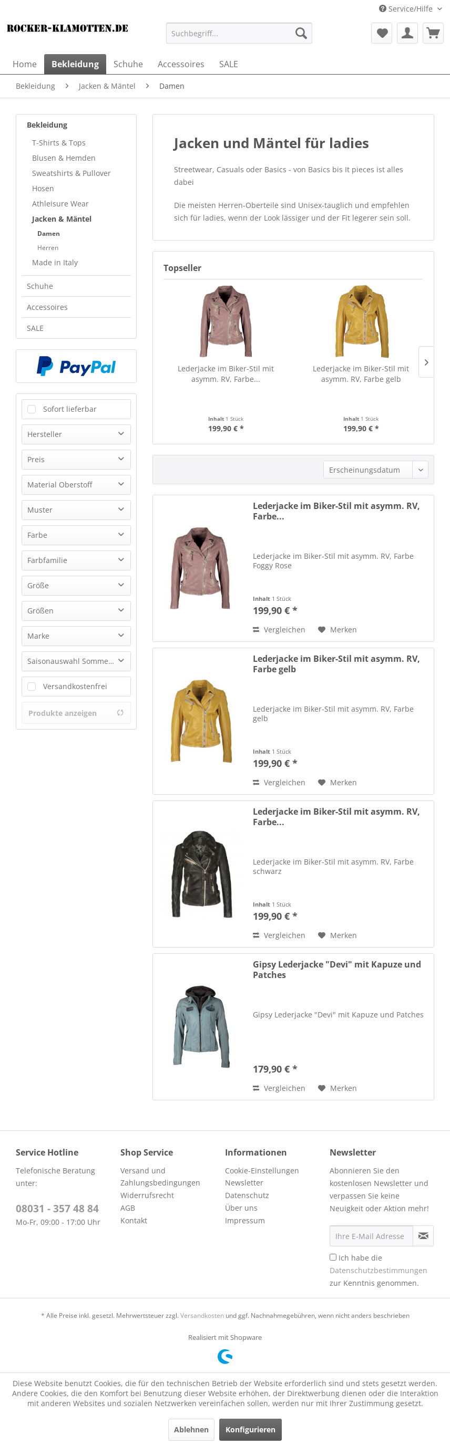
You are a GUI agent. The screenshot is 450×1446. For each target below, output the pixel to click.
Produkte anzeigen (76, 713)
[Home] (24, 64)
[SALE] (229, 64)
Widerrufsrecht (147, 1195)
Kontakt (133, 1220)
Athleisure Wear (60, 204)
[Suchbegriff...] (239, 33)
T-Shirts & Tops (59, 143)
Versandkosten (202, 1315)
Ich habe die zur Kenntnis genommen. (378, 1270)
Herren (47, 247)
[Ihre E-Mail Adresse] (371, 1235)
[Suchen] (301, 33)
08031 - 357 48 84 (57, 1208)
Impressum (245, 1220)
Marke (38, 636)
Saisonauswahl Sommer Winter (78, 661)
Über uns (241, 1208)
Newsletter (244, 1183)
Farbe (37, 535)
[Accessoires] (181, 64)
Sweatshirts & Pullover (71, 173)
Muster (40, 510)
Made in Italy (55, 262)
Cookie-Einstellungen (262, 1170)
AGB (127, 1208)
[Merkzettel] (381, 33)
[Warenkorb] (433, 33)
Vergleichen (279, 629)
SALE (35, 328)
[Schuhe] (128, 64)
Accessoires (47, 307)
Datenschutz (247, 1195)
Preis (36, 459)
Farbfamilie (47, 560)
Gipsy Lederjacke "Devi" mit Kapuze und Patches (337, 969)
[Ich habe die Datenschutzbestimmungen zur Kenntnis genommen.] (333, 1257)
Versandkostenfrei (75, 686)
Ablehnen (191, 1429)
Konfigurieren (250, 1429)
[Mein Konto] (407, 33)
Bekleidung (47, 125)
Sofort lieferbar (70, 409)
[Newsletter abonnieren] (423, 1235)
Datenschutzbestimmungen (378, 1270)
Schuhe (40, 286)
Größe (38, 585)
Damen (48, 233)
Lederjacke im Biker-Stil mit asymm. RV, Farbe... (226, 373)
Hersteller (44, 434)
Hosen (43, 188)
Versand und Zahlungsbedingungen (160, 1177)
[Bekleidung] (75, 64)
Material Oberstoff (59, 485)
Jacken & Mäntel (61, 219)
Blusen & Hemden (64, 158)
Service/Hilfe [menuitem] (407, 9)
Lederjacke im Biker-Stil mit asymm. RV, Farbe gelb (361, 373)
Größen (40, 611)
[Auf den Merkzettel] (337, 629)
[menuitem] (239, 33)
